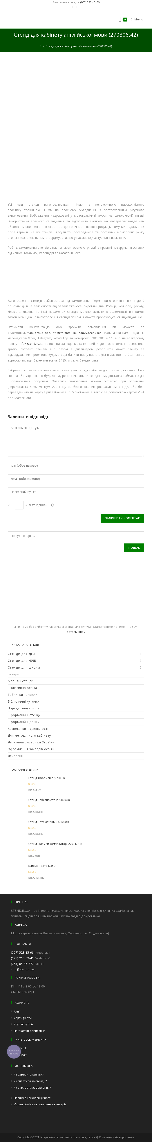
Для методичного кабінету (29, 735)
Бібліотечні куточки (24, 701)
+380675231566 (38, 333)
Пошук (134, 548)
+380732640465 (89, 333)
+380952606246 (64, 333)
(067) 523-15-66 (90, 2)
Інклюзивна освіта (22, 688)
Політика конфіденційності (32, 1098)
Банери (13, 674)
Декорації (15, 756)
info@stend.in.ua (30, 344)
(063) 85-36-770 (22, 964)
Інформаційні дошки (24, 722)
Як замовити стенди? (28, 1075)
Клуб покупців (24, 1024)
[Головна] (40, 46)
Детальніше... (76, 632)
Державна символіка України (31, 742)
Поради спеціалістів (24, 708)
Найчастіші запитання (29, 1031)
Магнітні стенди (20, 681)
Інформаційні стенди (24, 715)
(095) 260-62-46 (22, 958)
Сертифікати (23, 1018)
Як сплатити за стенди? (30, 1081)
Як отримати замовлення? (32, 1088)
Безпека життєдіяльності (28, 729)
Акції (17, 1011)
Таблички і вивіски (23, 694)
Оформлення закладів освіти (31, 749)
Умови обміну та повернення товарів (40, 1104)
